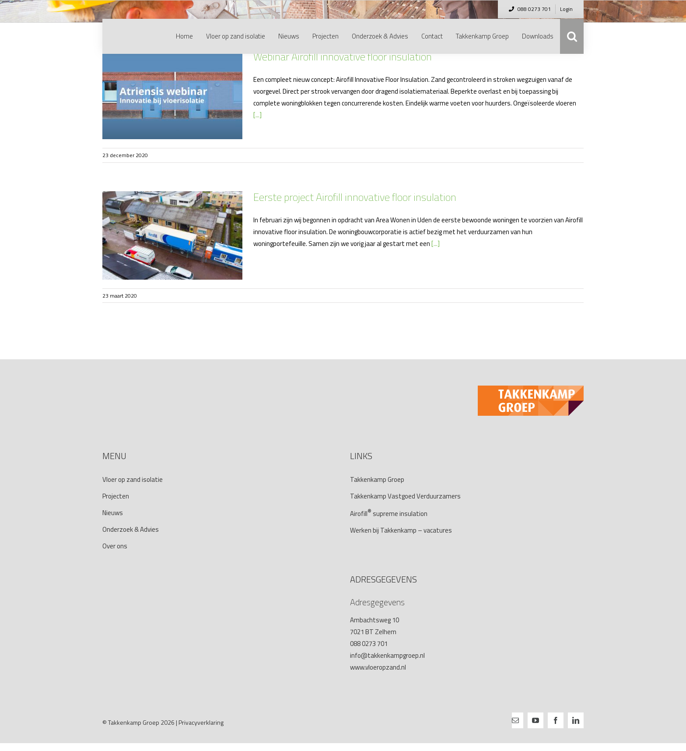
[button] (572, 36)
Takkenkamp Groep (377, 479)
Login (566, 9)
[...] (257, 115)
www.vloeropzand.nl (378, 667)
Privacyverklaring (201, 722)
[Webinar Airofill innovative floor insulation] (172, 95)
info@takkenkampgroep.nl (387, 655)
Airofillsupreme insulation (388, 514)
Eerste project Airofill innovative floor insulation (354, 197)
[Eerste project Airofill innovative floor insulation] (172, 235)
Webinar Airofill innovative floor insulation (342, 56)
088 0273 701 (530, 9)
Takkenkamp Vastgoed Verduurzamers (405, 496)
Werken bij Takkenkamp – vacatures (401, 530)
